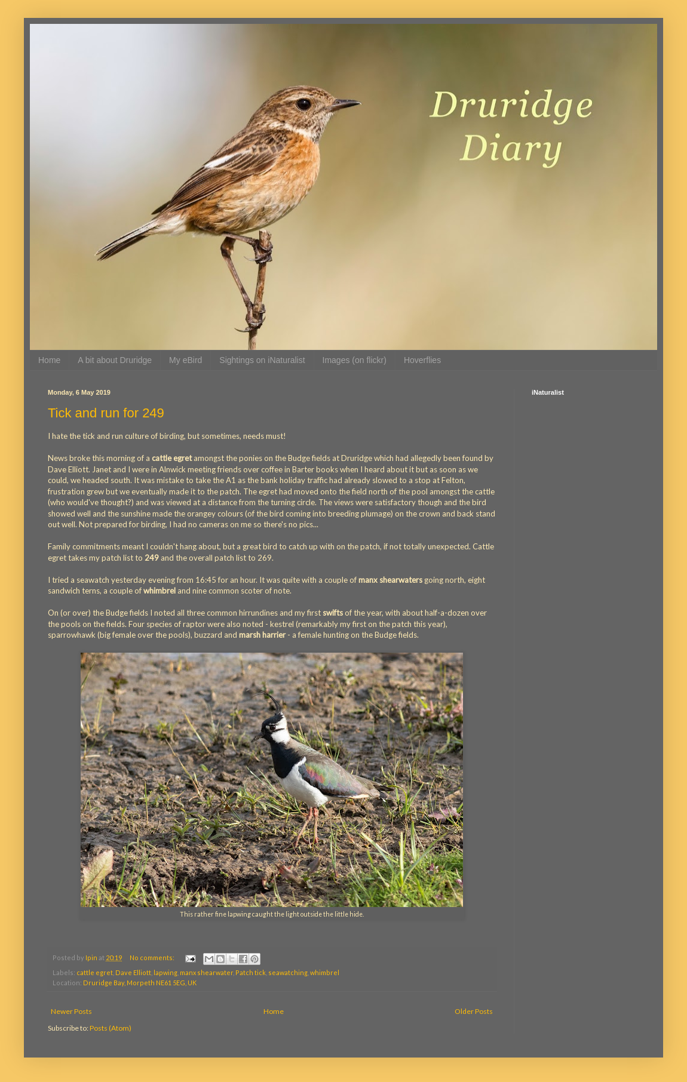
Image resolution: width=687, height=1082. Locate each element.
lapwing (165, 972)
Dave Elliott (133, 972)
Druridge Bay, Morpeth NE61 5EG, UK (140, 982)
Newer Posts (71, 1011)
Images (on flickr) (355, 360)
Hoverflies (422, 360)
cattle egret (94, 972)
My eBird (185, 360)
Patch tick (250, 972)
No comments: (153, 957)
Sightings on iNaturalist (262, 360)
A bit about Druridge (115, 360)
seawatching (288, 972)
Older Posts (474, 1011)
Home (49, 360)
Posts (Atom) (110, 1027)
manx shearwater (206, 972)
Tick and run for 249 (106, 412)
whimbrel (324, 972)
